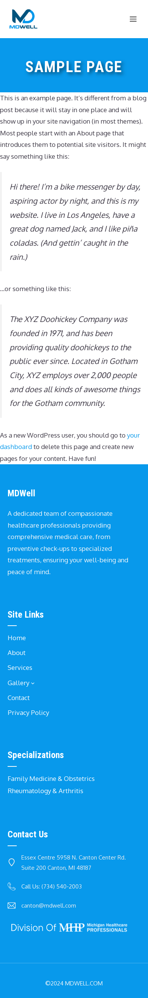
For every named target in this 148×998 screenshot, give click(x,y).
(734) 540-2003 (61, 886)
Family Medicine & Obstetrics (51, 778)
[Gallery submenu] (33, 683)
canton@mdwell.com (48, 905)
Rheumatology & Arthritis (45, 791)
